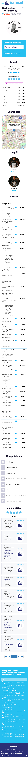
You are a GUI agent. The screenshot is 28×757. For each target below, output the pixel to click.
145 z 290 (14, 656)
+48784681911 (14, 72)
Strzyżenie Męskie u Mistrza (13, 735)
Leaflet (24, 148)
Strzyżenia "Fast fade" (11, 709)
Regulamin (14, 749)
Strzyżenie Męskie (10, 733)
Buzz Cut (8, 702)
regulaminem (5, 755)
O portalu (6, 749)
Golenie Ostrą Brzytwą (11, 704)
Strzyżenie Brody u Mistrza (12, 721)
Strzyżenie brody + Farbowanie (13, 719)
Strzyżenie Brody (10, 714)
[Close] (26, 755)
